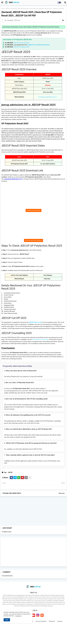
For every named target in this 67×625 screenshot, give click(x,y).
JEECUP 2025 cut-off (35, 322)
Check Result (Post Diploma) (33, 240)
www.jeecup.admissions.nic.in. (48, 97)
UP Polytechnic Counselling (40, 339)
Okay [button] (6, 619)
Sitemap (59, 621)
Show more (62, 493)
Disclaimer (52, 621)
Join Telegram (47, 275)
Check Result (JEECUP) (33, 210)
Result (48, 81)
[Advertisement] (33, 196)
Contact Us (18, 616)
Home (3, 8)
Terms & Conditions (40, 621)
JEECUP (8, 8)
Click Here (48, 279)
